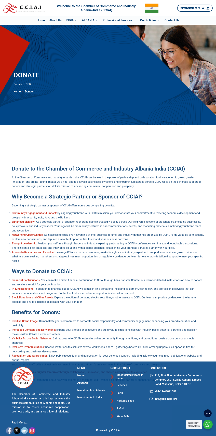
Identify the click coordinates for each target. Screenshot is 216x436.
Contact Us (177, 20)
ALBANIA (89, 20)
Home (35, 20)
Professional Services (120, 20)
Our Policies (153, 20)
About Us (52, 20)
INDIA (69, 20)
